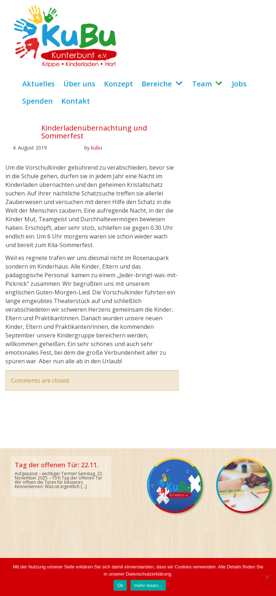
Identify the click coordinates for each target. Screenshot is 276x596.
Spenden (37, 101)
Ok (120, 585)
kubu (96, 147)
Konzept (118, 84)
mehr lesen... (148, 585)
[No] (267, 577)
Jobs (239, 84)
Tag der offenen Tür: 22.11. (56, 464)
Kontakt (75, 101)
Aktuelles (38, 84)
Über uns (79, 84)
